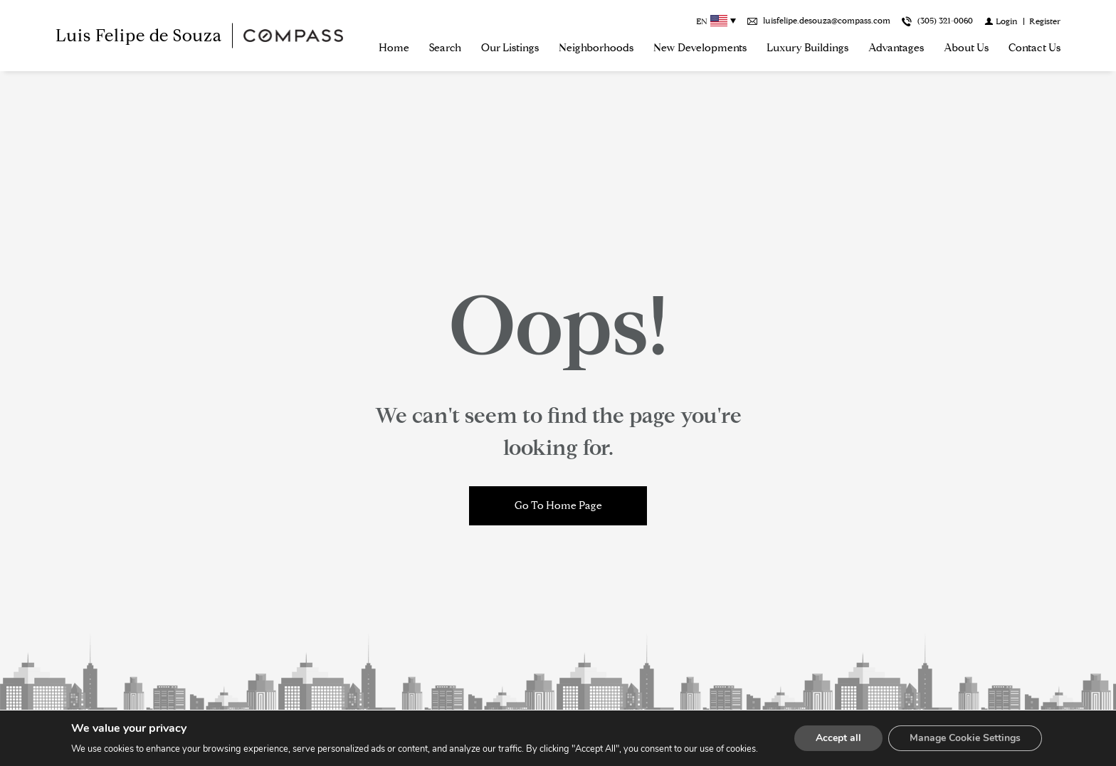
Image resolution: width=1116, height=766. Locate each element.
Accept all (838, 738)
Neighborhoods (596, 47)
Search (445, 47)
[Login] (1001, 21)
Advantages (896, 47)
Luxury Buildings (807, 47)
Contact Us (1034, 47)
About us (966, 47)
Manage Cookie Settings (965, 738)
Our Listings (510, 47)
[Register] (1044, 21)
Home (394, 47)
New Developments (700, 47)
